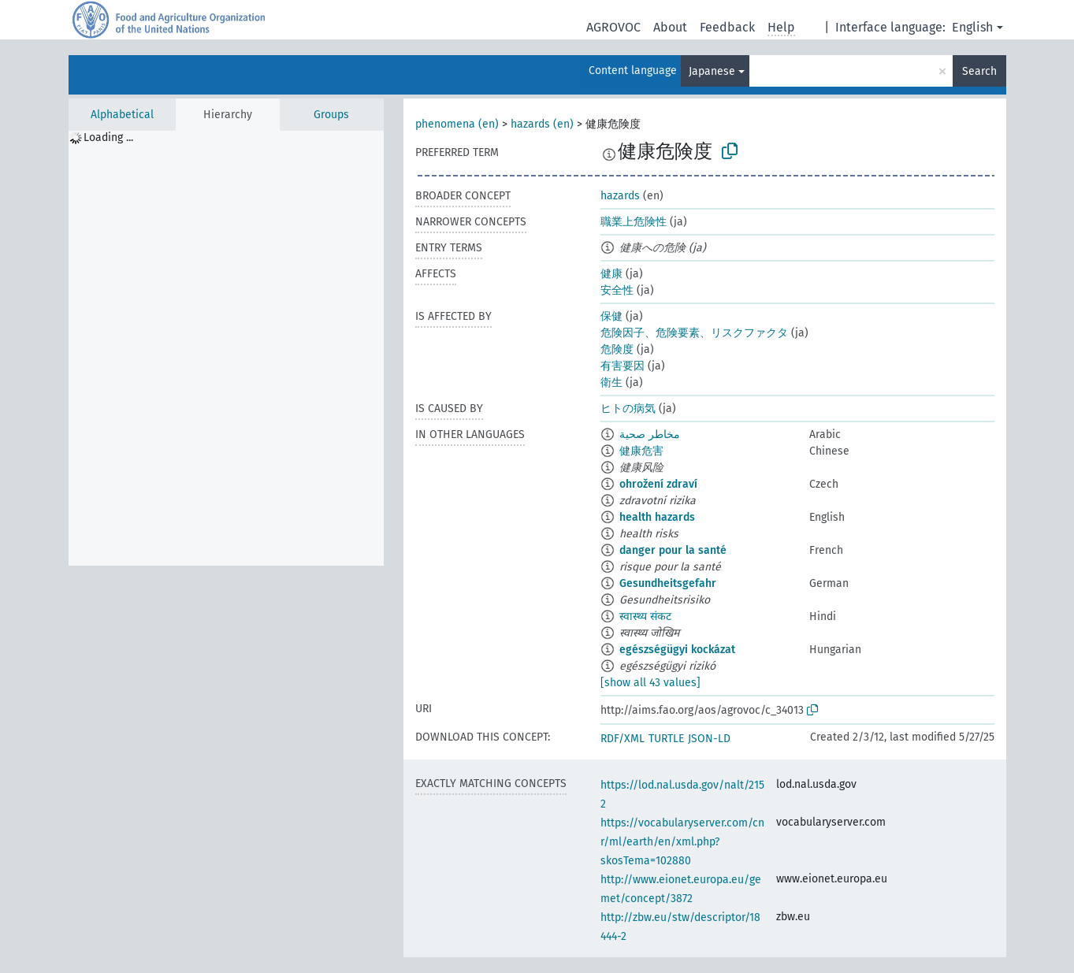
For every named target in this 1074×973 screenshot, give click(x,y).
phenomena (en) (457, 124)
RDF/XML (622, 738)
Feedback (727, 27)
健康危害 (641, 451)
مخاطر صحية (649, 434)
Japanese (712, 71)
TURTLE (666, 738)
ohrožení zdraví (658, 484)
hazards (620, 195)
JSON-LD (709, 738)
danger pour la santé (673, 550)
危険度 (617, 349)
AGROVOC (613, 27)
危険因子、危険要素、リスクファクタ (694, 333)
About (670, 27)
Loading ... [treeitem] (108, 137)
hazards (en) (542, 124)
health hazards (657, 517)
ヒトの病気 (628, 408)
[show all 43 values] (650, 682)
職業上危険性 (633, 221)
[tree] (226, 348)
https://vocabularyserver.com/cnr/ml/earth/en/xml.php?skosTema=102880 (682, 841)
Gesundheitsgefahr (667, 583)
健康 (611, 273)
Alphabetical (122, 114)
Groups (331, 114)
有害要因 (622, 366)
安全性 (617, 290)
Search (979, 71)
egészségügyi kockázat (677, 649)
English (972, 27)
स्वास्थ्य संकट (645, 616)
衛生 (611, 382)
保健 (611, 316)
